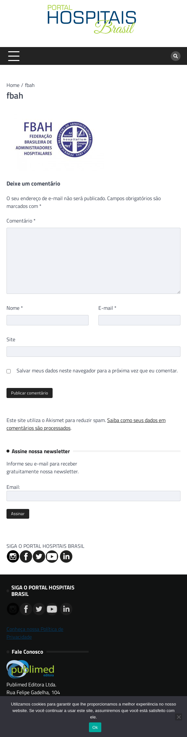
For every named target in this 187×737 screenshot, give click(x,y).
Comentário (21, 220)
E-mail (107, 308)
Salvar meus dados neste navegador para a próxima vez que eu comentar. (97, 370)
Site (10, 339)
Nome (14, 308)
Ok (95, 727)
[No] (178, 716)
